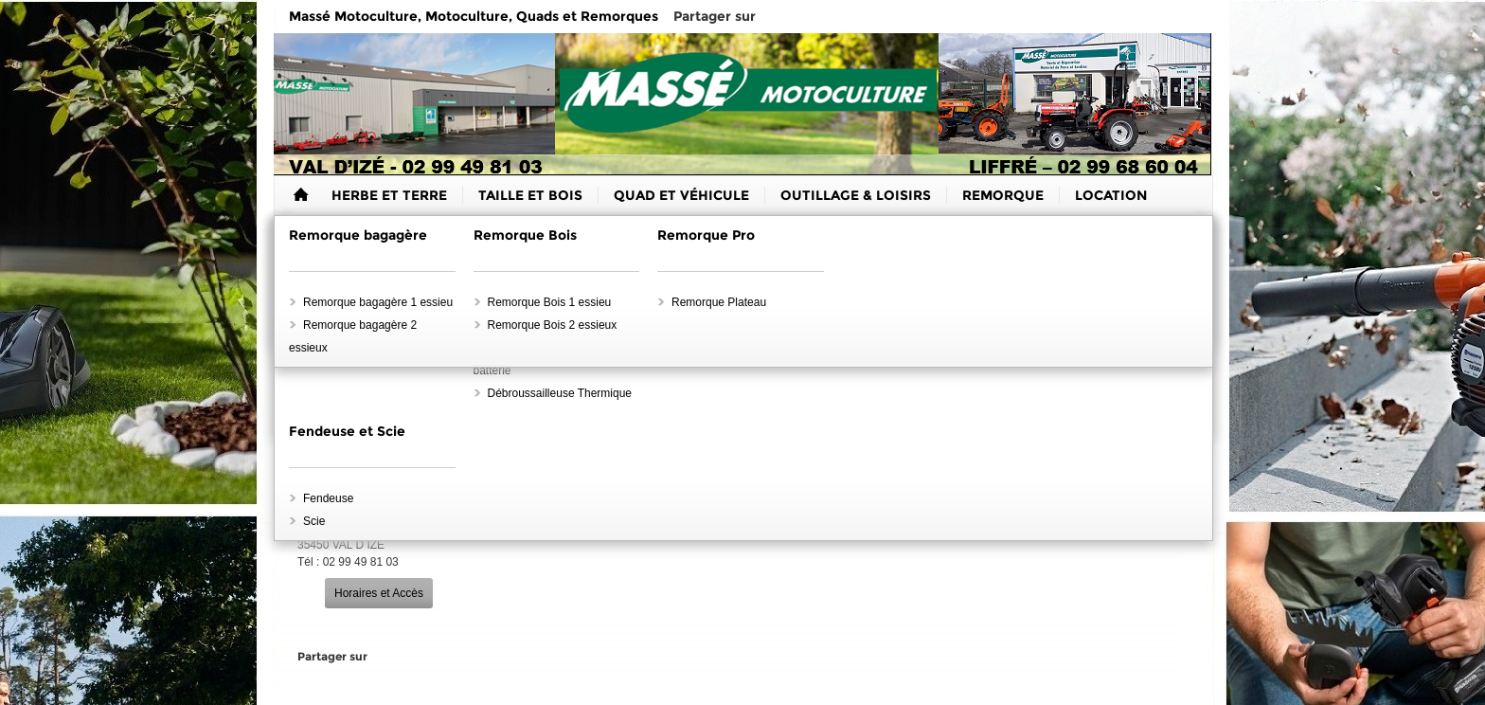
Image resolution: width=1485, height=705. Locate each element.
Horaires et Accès (378, 593)
